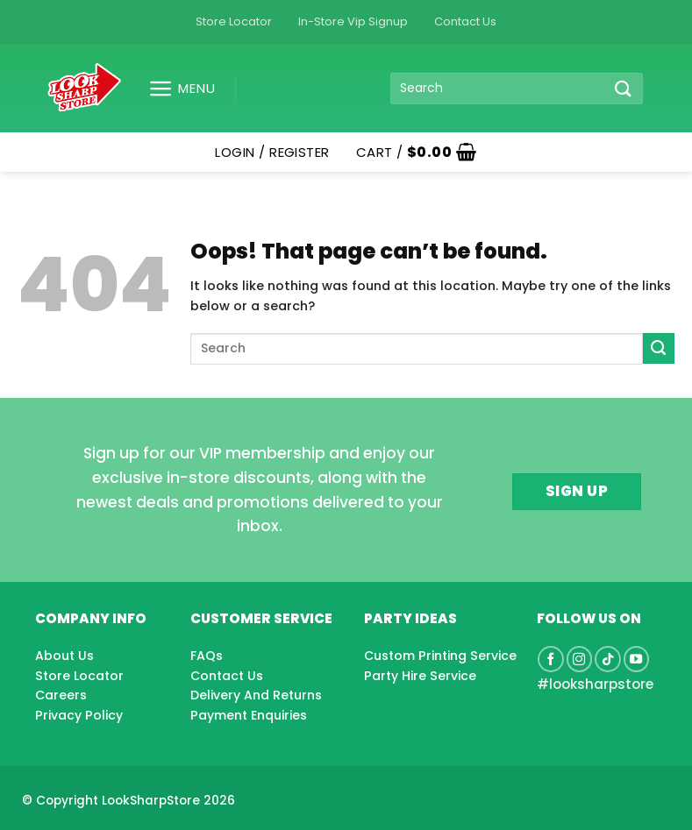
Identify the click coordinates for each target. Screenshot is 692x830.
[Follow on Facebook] (551, 659)
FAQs (206, 655)
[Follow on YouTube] (637, 659)
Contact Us (465, 21)
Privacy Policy (79, 715)
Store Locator (234, 21)
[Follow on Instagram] (580, 659)
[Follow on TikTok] (608, 659)
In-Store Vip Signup (353, 21)
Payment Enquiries (248, 715)
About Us (64, 655)
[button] (175, 88)
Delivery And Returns (256, 695)
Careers (61, 695)
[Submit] (622, 88)
